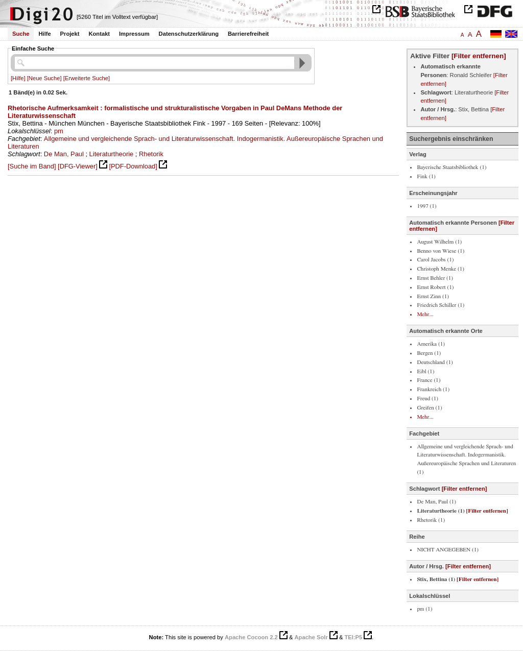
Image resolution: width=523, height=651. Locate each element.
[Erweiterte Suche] (86, 78)
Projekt (70, 34)
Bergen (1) (429, 353)
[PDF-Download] (133, 166)
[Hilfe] (18, 78)
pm (58, 131)
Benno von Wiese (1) (440, 251)
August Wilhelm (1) (439, 242)
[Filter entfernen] (478, 56)
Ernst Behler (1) (435, 278)
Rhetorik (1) (431, 520)
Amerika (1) (431, 344)
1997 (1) (426, 206)
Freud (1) (427, 398)
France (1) (428, 380)
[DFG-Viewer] (78, 166)
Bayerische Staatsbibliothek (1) (451, 167)
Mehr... (425, 314)
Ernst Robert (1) (435, 287)
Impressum (134, 34)
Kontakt (99, 34)
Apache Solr (311, 637)
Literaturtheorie (111, 154)
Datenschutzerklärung (189, 34)
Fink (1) (426, 176)
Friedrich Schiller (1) (440, 305)
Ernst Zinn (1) (433, 296)
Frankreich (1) (433, 389)
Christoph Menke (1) (440, 269)
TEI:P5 (353, 637)
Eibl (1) (425, 371)
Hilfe (44, 34)
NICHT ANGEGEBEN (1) (448, 549)
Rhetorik (151, 154)
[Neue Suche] (44, 78)
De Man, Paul (64, 154)
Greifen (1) (429, 408)
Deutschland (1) (435, 362)
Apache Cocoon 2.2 (251, 637)
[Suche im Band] (32, 166)
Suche (21, 34)
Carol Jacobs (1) (435, 259)
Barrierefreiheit (248, 34)
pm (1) (424, 609)
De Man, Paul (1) (436, 501)
